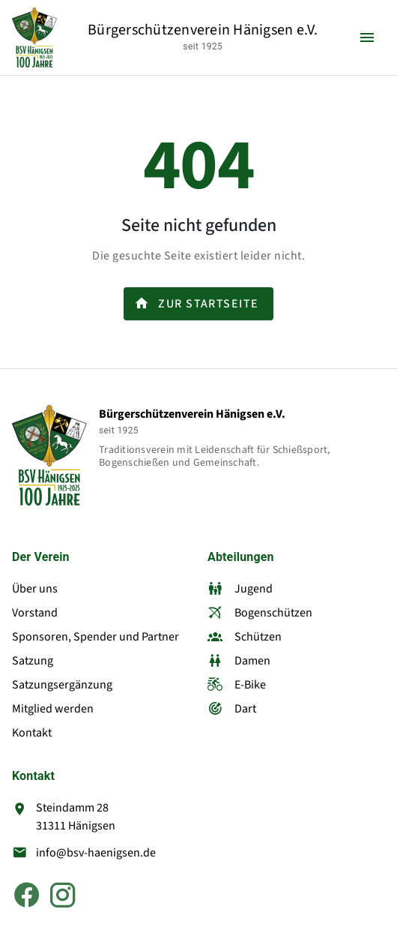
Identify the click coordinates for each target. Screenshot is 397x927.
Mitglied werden (53, 708)
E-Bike (236, 684)
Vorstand (35, 612)
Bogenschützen (259, 612)
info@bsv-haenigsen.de (96, 852)
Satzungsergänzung (62, 684)
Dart (231, 708)
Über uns (35, 588)
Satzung (32, 660)
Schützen (244, 636)
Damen (238, 660)
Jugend (240, 588)
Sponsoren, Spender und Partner (95, 636)
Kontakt (32, 732)
